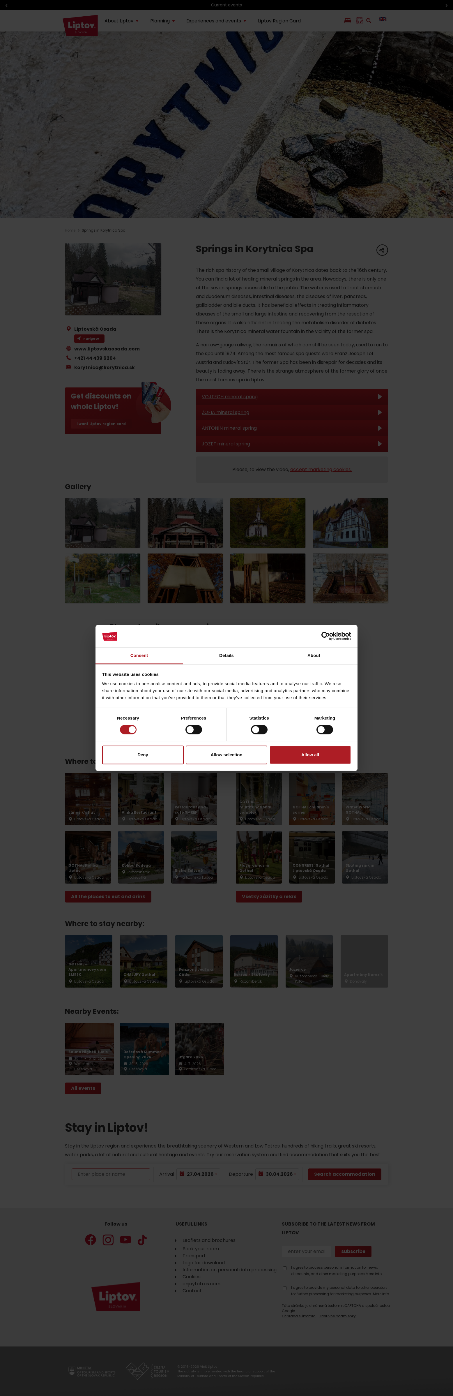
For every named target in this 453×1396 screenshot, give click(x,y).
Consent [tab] (139, 655)
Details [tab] (226, 655)
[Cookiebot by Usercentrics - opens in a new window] (325, 636)
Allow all (310, 754)
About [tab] (313, 655)
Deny (142, 754)
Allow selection (226, 754)
